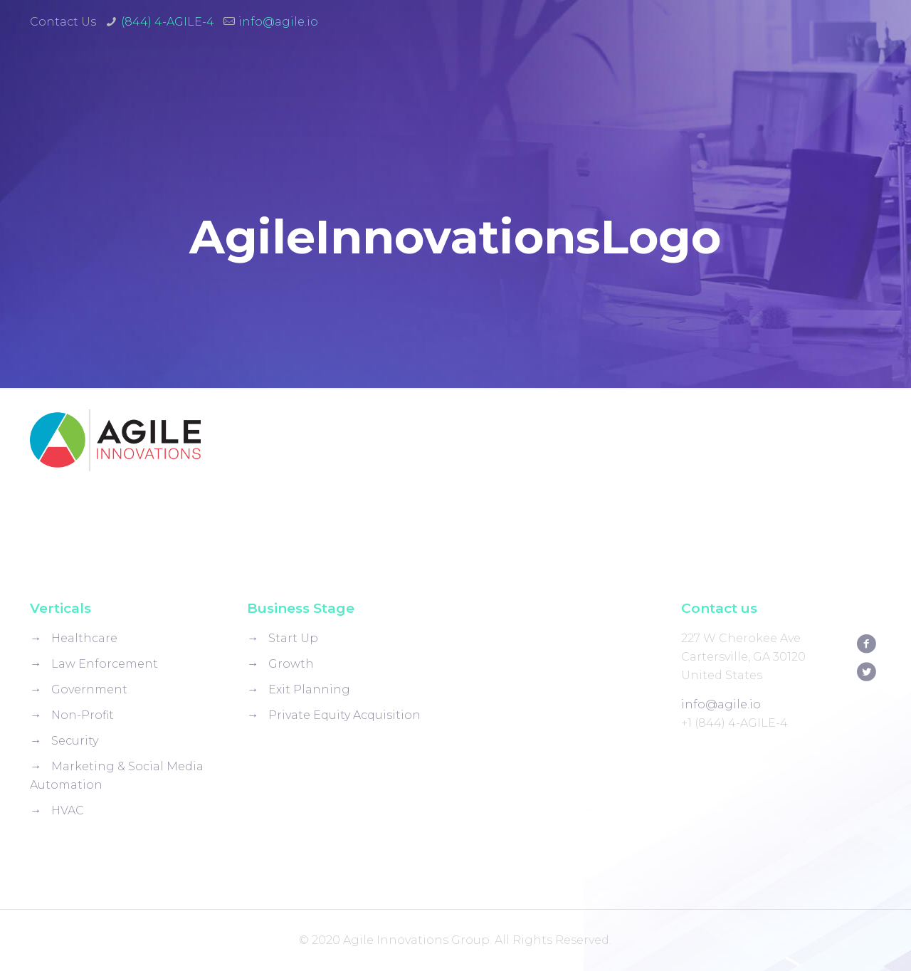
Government (89, 689)
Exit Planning (309, 689)
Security (74, 740)
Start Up (293, 638)
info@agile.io (278, 21)
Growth (291, 664)
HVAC (67, 810)
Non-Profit (82, 715)
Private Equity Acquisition (344, 715)
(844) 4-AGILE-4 (167, 21)
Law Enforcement (104, 664)
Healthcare (84, 638)
